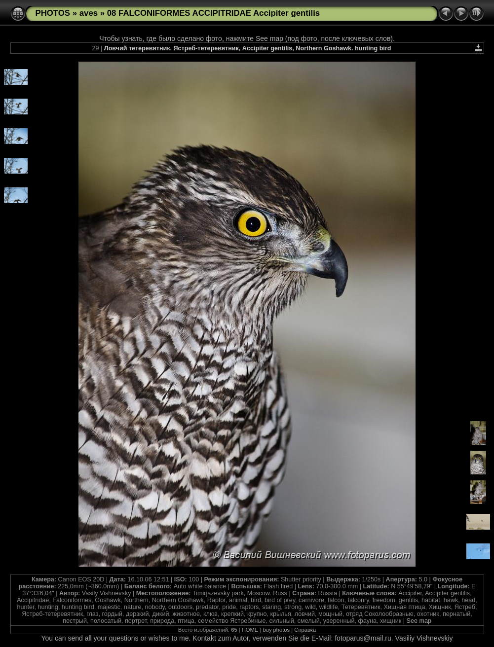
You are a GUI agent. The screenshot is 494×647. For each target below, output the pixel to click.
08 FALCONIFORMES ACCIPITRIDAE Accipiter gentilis (213, 13)
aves (88, 13)
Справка (305, 630)
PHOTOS (53, 13)
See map (419, 620)
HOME (250, 630)
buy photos (276, 630)
